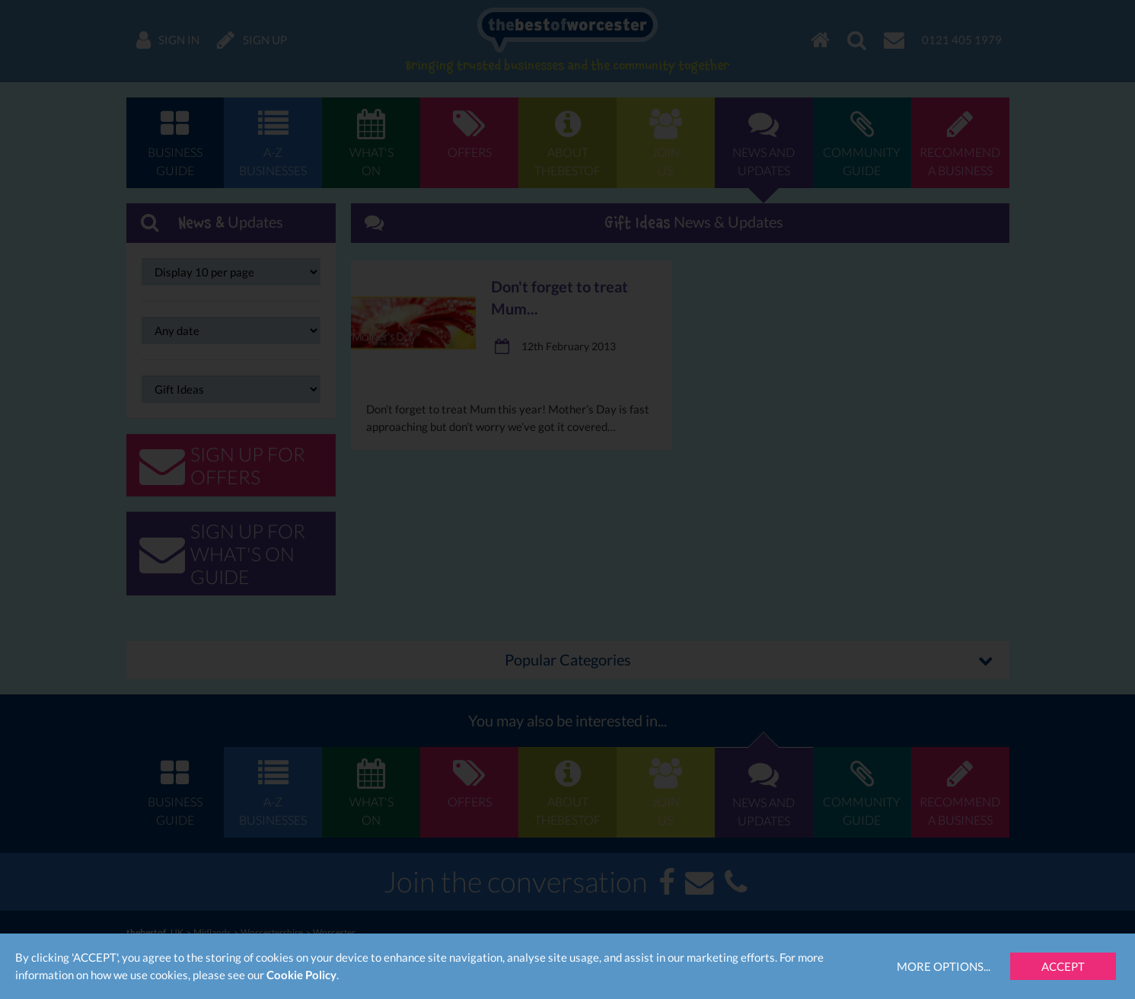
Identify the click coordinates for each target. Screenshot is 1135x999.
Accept (1063, 966)
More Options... (943, 966)
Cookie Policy (301, 974)
